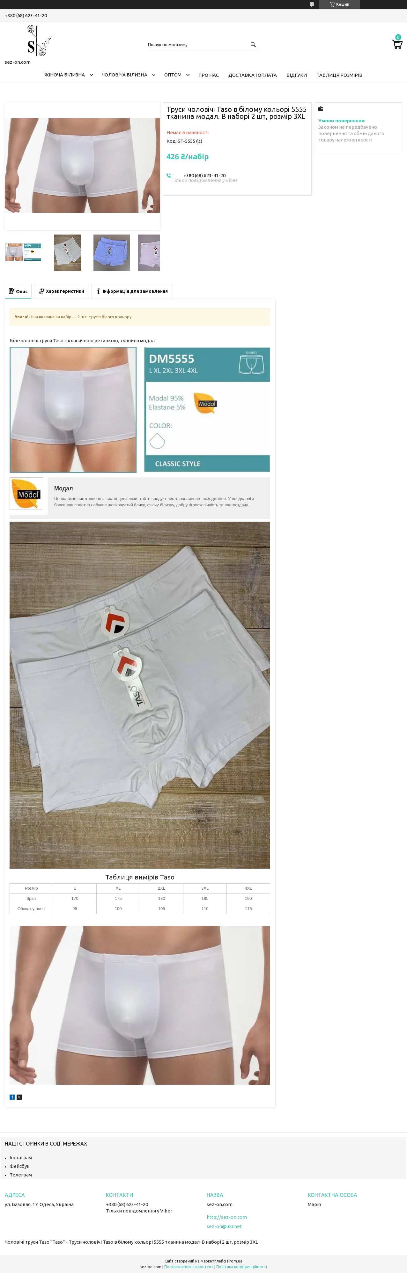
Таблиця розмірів (339, 75)
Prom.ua (234, 1261)
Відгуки (296, 75)
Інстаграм (21, 1157)
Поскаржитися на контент (188, 1267)
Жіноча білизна (65, 74)
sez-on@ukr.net (224, 1226)
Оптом (172, 74)
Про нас (208, 75)
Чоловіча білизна (124, 74)
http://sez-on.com (227, 1217)
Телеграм (21, 1174)
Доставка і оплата (252, 75)
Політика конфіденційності (241, 1267)
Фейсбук (20, 1166)
